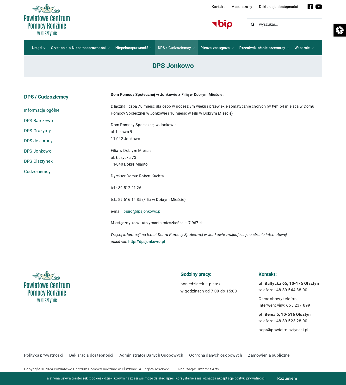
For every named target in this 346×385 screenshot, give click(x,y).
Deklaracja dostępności (278, 7)
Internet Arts (208, 369)
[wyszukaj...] (284, 24)
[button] (340, 30)
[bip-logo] (222, 21)
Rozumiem (287, 378)
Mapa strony (241, 7)
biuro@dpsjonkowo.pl (142, 211)
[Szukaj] (253, 24)
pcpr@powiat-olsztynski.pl (283, 329)
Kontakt (218, 7)
